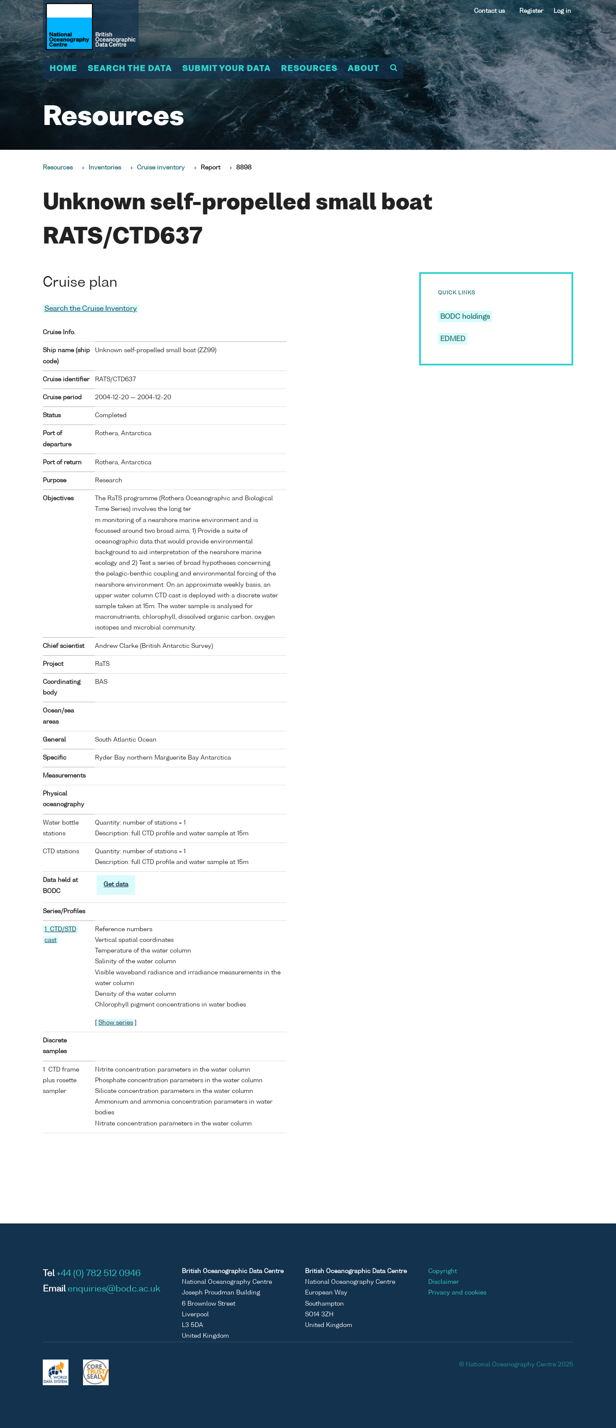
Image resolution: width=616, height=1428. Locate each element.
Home (63, 69)
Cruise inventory (161, 168)
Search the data (130, 69)
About (363, 69)
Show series (115, 1023)
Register (531, 11)
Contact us (489, 11)
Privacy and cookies (457, 1293)
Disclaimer (443, 1282)
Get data (116, 885)
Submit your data (226, 69)
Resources (309, 69)
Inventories (105, 168)
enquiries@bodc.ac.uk (114, 1289)
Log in (562, 11)
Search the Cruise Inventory (90, 309)
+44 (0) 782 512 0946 (98, 1274)
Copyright (442, 1271)
